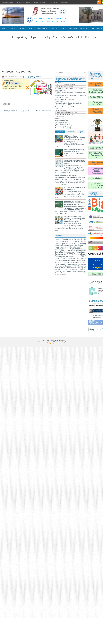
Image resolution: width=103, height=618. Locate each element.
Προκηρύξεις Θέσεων (62, 86)
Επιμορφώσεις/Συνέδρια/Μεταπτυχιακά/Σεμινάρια (70, 245)
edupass (57, 274)
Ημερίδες (62, 271)
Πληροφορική (59, 122)
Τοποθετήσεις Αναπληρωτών (74, 149)
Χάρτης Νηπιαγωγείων (23, 2)
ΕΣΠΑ (63, 27)
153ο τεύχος (13, 83)
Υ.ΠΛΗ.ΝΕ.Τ (53, 2)
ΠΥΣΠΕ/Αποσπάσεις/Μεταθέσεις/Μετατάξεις (70, 92)
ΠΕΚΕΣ (57, 101)
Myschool (58, 118)
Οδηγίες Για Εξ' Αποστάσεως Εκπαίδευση (97, 111)
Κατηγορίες (71, 132)
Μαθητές (75, 271)
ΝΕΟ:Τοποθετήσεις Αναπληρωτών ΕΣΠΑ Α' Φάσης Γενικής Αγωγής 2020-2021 (74, 137)
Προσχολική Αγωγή (61, 124)
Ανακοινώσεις (80, 242)
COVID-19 (85, 27)
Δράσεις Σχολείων (61, 269)
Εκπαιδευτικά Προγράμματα (76, 268)
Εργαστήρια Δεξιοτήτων (97, 103)
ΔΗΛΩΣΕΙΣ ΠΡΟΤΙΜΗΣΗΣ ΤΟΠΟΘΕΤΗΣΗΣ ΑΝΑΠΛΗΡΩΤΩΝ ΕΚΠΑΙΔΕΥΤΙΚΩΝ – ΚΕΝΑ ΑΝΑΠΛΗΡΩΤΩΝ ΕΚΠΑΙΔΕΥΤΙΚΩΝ (75, 203)
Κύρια (57, 83)
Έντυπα (54, 27)
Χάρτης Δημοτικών (7, 2)
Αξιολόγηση (63, 274)
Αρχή (3, 28)
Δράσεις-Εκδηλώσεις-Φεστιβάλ (68, 261)
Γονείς (57, 109)
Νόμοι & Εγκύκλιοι (61, 105)
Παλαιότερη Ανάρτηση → (44, 111)
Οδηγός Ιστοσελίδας (40, 2)
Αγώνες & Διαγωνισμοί (63, 107)
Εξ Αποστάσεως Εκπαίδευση (64, 112)
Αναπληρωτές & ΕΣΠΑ (62, 99)
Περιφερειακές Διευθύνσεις (97, 316)
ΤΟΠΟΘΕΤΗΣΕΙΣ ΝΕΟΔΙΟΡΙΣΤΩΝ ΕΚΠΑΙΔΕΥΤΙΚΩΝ (74, 188)
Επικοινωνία (22, 28)
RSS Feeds (55, 344)
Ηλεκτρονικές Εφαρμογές (39, 27)
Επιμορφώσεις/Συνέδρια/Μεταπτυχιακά (70, 255)
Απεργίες (69, 271)
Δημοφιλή (60, 132)
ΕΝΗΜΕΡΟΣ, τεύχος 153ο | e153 (17, 72)
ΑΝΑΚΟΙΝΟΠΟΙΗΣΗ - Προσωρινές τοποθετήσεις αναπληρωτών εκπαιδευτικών (70, 176)
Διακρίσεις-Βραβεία (62, 128)
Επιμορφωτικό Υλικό (68, 273)
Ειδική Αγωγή (59, 111)
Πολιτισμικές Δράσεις (62, 126)
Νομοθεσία (74, 27)
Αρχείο (81, 132)
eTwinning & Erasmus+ (62, 114)
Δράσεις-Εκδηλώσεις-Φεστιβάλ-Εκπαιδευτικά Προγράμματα (70, 251)
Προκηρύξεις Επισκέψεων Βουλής (66, 103)
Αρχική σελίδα (26, 111)
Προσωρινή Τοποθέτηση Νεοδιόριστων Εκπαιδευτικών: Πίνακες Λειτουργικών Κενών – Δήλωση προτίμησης (74, 219)
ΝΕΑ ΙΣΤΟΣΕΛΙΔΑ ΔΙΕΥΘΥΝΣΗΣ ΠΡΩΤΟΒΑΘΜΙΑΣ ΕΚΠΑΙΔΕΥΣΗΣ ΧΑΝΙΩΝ (74, 161)
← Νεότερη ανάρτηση (9, 111)
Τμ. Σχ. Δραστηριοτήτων (33, 77)
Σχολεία (12, 27)
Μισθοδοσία (97, 178)
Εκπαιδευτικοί (67, 239)
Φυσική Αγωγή (65, 2)
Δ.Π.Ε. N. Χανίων (59, 340)
